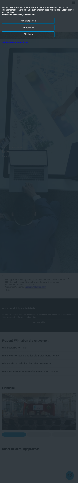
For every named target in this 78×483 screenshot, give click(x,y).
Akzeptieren (28, 27)
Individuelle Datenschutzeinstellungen (15, 42)
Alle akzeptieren (28, 21)
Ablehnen (28, 34)
